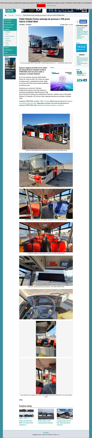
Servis (7, 34)
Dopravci (6, 47)
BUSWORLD (80, 30)
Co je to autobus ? (81, 27)
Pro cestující (7, 22)
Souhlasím (41, 5)
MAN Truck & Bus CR (82, 59)
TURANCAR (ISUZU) (82, 63)
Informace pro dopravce (80, 37)
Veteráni (7, 38)
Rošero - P (79, 62)
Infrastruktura (8, 50)
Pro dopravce (8, 27)
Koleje (7, 43)
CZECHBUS (80, 28)
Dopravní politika (9, 25)
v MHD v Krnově (44, 101)
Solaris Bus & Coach (82, 60)
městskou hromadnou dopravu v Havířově (50, 105)
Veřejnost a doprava (9, 54)
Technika (11, 15)
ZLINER (79, 64)
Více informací (51, 5)
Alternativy (8, 40)
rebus (62, 24)
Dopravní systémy (9, 36)
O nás (5, 52)
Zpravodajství (8, 20)
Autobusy (18, 15)
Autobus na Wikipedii (82, 31)
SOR (78, 56)
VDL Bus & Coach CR (82, 58)
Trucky (7, 45)
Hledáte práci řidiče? (82, 33)
